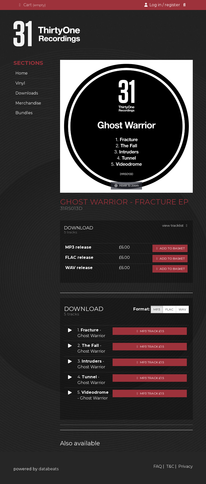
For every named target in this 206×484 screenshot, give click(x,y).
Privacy (185, 466)
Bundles (23, 112)
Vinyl (20, 83)
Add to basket (170, 248)
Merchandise (28, 103)
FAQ (157, 466)
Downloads (26, 93)
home (21, 73)
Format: (141, 309)
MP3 (156, 309)
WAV (182, 309)
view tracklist (175, 225)
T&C (170, 466)
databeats (49, 469)
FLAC (169, 309)
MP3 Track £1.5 (150, 331)
